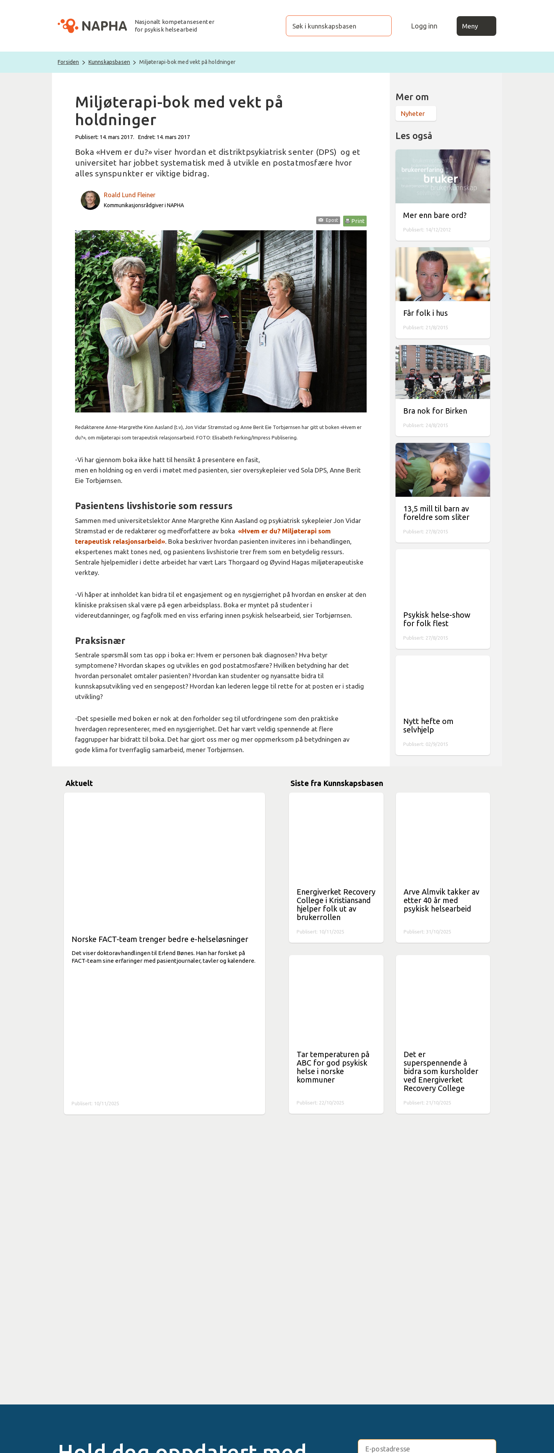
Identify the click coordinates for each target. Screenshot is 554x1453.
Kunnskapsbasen (109, 62)
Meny (476, 26)
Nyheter (413, 113)
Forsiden (68, 62)
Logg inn (424, 26)
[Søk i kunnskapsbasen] (330, 26)
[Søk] (378, 26)
